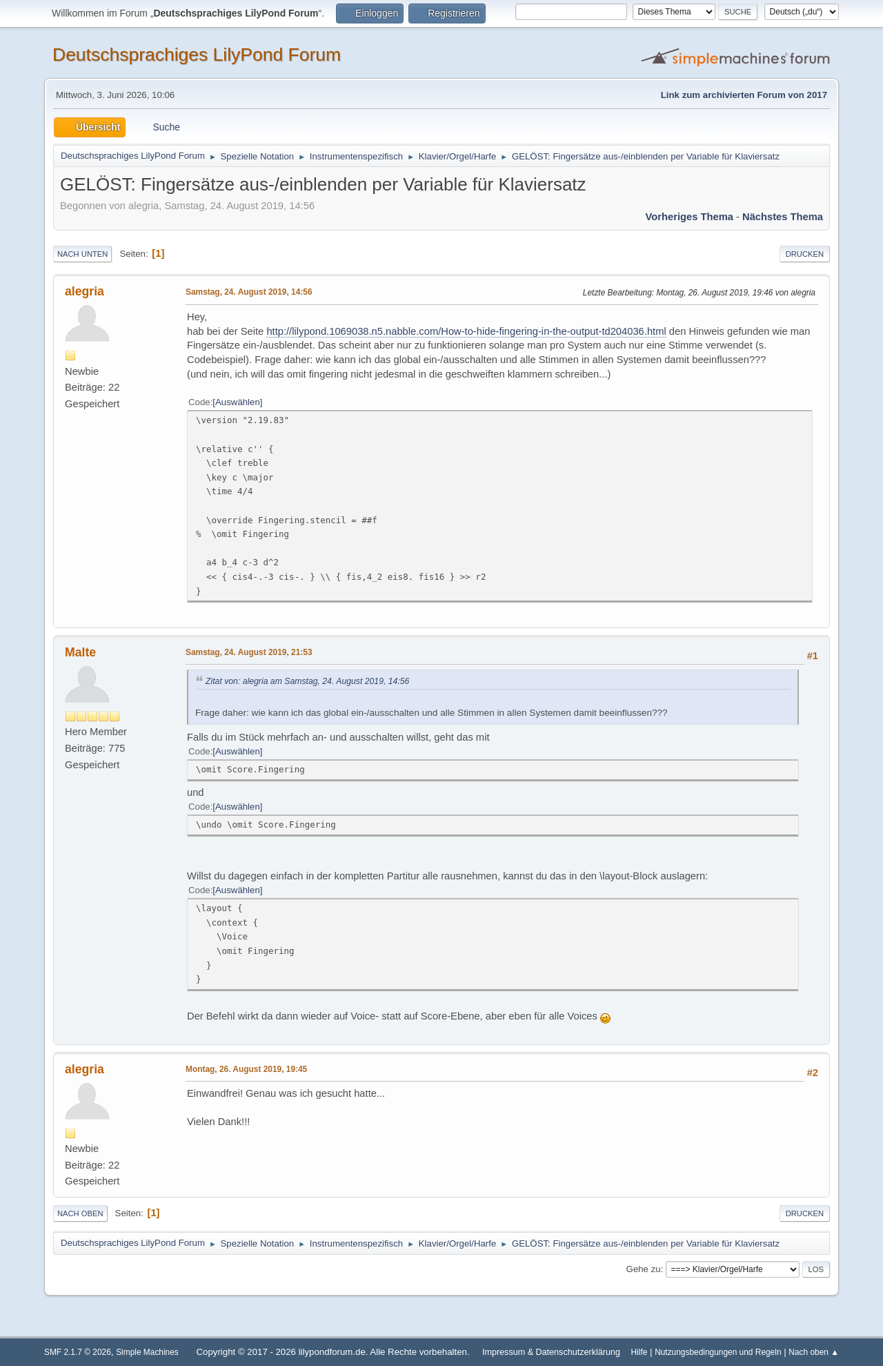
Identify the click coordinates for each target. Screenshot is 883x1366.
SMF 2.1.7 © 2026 (77, 1352)
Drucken (805, 254)
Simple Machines (147, 1352)
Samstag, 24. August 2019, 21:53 (249, 652)
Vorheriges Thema (689, 216)
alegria (84, 291)
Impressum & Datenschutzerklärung (551, 1352)
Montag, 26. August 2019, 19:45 (246, 1069)
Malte (80, 652)
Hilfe (639, 1352)
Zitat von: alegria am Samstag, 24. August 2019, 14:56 (307, 681)
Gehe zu (643, 1269)
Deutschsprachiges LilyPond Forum (196, 54)
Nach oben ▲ (813, 1352)
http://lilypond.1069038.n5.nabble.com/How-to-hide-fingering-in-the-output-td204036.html (466, 331)
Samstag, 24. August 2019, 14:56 (249, 292)
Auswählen (237, 402)
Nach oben (80, 1213)
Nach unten (82, 254)
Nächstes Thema (782, 216)
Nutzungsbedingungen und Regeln (718, 1352)
